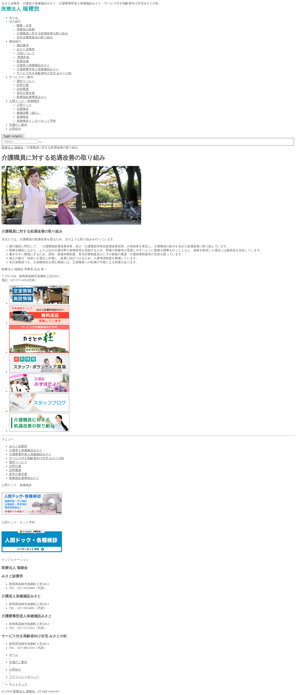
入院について (26, 53)
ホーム (13, 17)
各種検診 (23, 116)
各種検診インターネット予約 (36, 120)
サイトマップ (18, 684)
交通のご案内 (18, 124)
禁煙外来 (23, 57)
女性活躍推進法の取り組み (35, 37)
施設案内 (23, 45)
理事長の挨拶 (26, 29)
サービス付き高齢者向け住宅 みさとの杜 (44, 73)
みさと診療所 (26, 49)
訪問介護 (23, 85)
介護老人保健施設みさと (33, 65)
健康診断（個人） (29, 112)
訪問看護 (23, 89)
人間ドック (24, 105)
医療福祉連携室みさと (32, 97)
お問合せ (15, 128)
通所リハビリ (26, 81)
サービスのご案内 (21, 77)
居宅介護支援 (26, 93)
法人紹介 (15, 21)
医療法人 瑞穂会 (24, 691)
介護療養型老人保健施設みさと (38, 69)
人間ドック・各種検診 (24, 101)
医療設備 (23, 61)
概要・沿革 (24, 25)
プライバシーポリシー (24, 677)
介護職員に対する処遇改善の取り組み (42, 33)
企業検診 (23, 109)
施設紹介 (15, 41)
